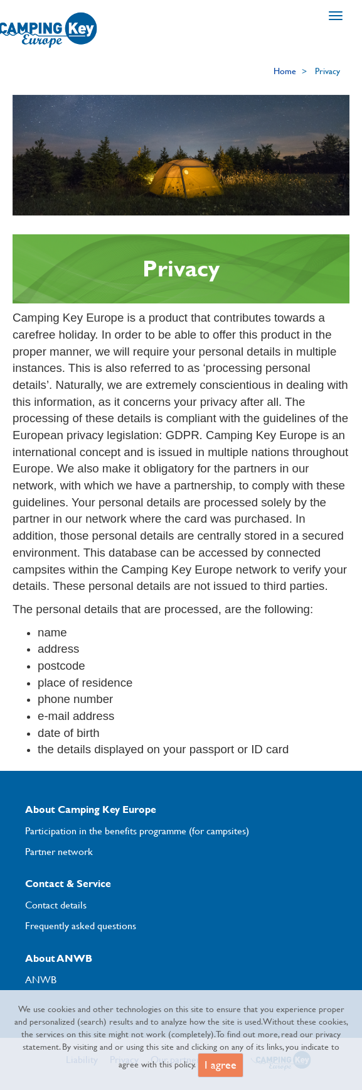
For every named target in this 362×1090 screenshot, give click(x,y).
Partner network (59, 851)
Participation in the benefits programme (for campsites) (137, 830)
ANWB (40, 979)
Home (285, 70)
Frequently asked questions (80, 925)
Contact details (56, 905)
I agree (221, 1065)
